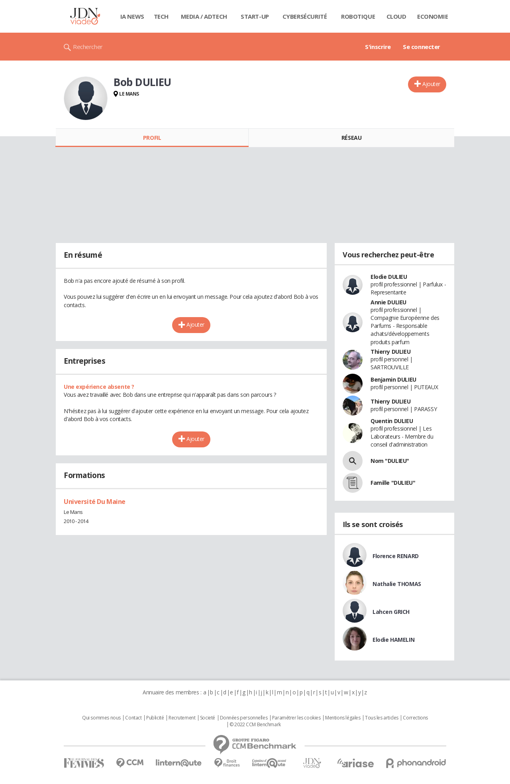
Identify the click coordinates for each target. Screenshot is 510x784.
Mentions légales (342, 718)
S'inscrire (378, 47)
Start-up (255, 16)
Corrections (415, 718)
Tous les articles (381, 718)
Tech (161, 16)
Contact (133, 718)
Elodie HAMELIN (393, 639)
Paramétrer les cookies (296, 718)
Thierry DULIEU (390, 351)
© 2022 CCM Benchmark (255, 724)
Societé (207, 718)
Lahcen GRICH (391, 611)
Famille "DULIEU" (393, 482)
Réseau (351, 137)
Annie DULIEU (388, 302)
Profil (152, 137)
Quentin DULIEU (392, 421)
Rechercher (88, 47)
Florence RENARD (396, 556)
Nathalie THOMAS (397, 584)
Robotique (358, 16)
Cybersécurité (304, 16)
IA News (132, 16)
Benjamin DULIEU (393, 379)
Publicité (155, 718)
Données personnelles (244, 718)
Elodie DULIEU (389, 276)
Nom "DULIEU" (390, 461)
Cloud (396, 16)
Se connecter (421, 47)
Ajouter (431, 84)
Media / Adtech (204, 16)
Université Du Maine (95, 501)
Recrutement (182, 718)
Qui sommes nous (101, 718)
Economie (432, 16)
